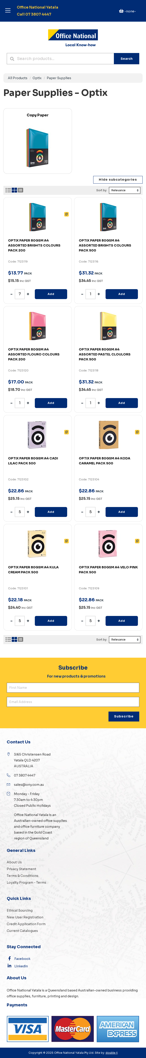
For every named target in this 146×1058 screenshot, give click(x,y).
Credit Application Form (26, 924)
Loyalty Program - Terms (26, 883)
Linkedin (17, 966)
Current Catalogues (22, 931)
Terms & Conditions (22, 876)
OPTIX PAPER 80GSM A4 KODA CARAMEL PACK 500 (104, 460)
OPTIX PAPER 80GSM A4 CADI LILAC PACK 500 (33, 460)
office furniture (32, 827)
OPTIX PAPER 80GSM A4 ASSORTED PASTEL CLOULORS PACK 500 (105, 354)
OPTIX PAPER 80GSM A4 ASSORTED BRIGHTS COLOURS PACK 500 (105, 245)
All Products (17, 78)
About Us (14, 862)
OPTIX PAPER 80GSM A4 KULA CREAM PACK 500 (33, 569)
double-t (112, 1052)
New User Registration (25, 917)
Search (127, 59)
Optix (37, 78)
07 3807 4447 (24, 775)
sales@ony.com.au (29, 785)
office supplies (55, 821)
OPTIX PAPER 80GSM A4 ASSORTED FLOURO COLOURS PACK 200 (34, 354)
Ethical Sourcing (20, 910)
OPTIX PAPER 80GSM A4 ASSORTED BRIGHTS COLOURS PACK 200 (34, 245)
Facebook (18, 958)
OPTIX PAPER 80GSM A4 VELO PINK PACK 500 (108, 569)
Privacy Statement (21, 869)
